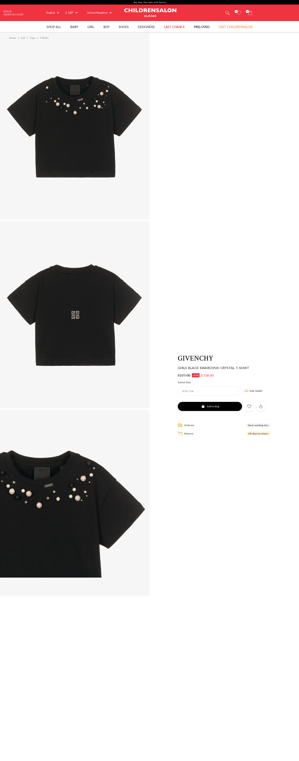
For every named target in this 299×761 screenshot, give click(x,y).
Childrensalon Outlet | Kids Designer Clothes (150, 12)
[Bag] (250, 13)
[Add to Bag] (210, 405)
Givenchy (195, 357)
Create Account (13, 14)
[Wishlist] (239, 13)
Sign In (7, 11)
